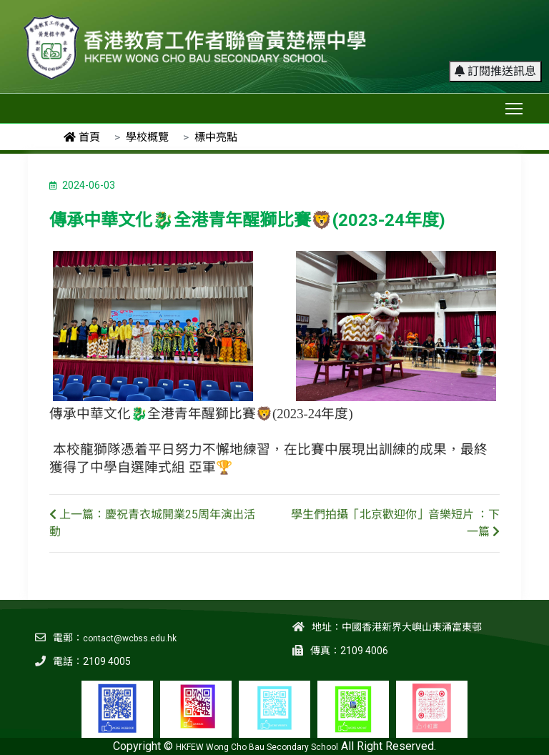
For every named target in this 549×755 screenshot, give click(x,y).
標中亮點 (215, 137)
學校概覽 (147, 137)
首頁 (82, 137)
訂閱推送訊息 (495, 71)
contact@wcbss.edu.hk (130, 638)
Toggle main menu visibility (515, 105)
